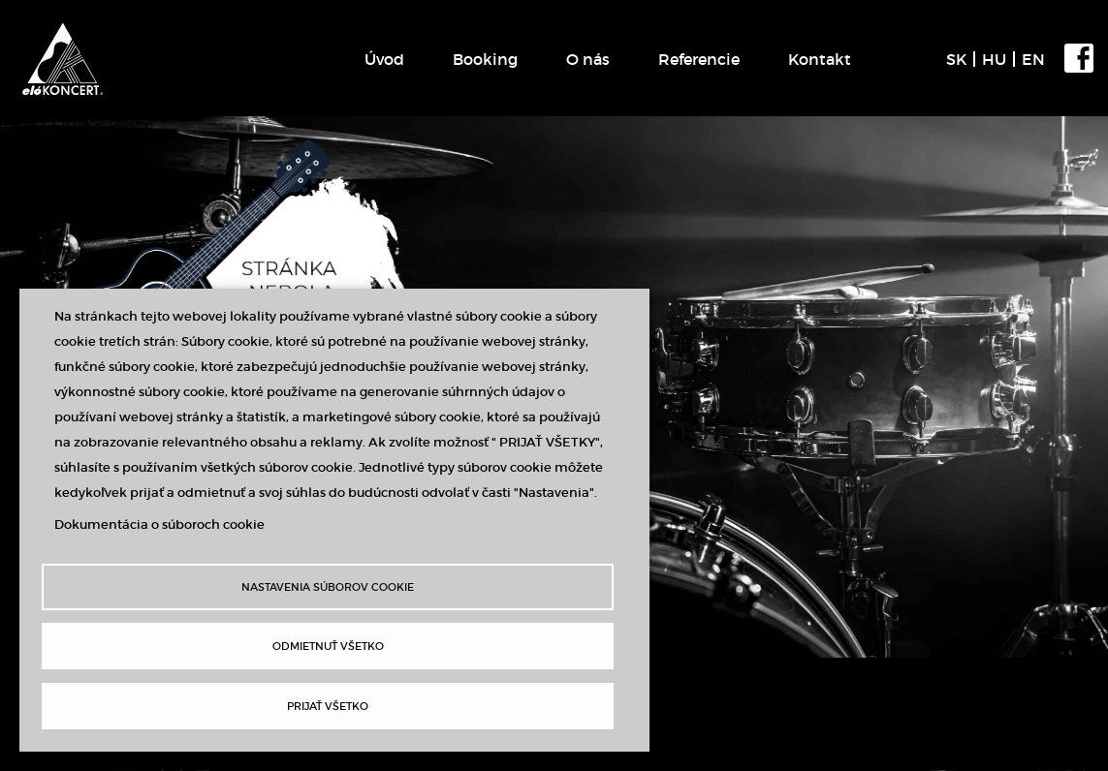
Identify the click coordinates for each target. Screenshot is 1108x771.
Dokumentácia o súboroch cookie (159, 524)
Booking (485, 59)
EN (1033, 59)
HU (994, 59)
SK (956, 59)
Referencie (699, 59)
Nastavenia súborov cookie (327, 587)
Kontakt (819, 59)
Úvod (384, 59)
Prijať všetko (327, 706)
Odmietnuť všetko (328, 646)
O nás (588, 59)
